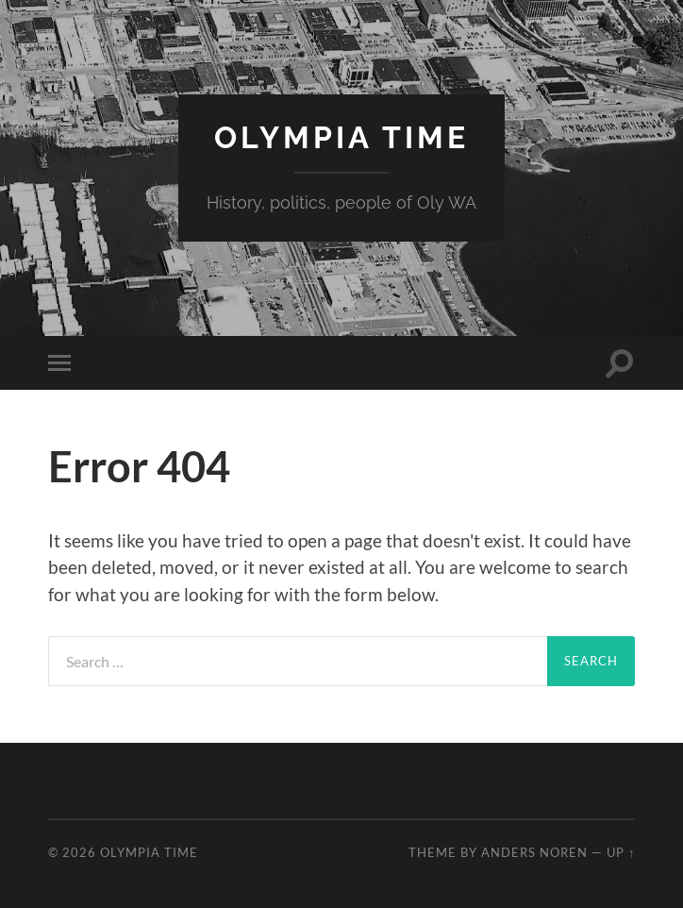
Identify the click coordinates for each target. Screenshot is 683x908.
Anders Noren (534, 852)
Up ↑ (621, 852)
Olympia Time (341, 137)
